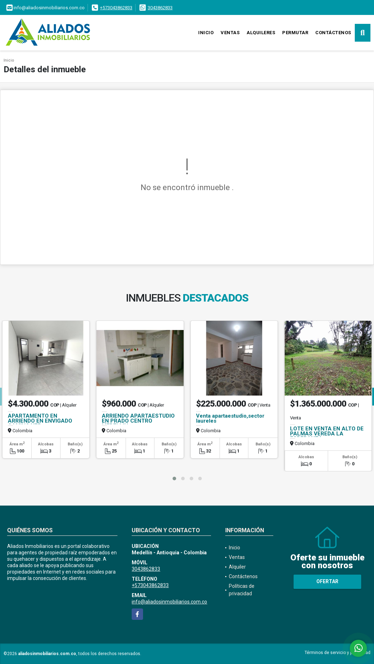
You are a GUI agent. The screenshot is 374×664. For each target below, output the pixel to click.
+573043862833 (116, 7)
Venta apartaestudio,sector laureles (230, 418)
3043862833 (160, 7)
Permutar (295, 32)
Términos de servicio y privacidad (337, 652)
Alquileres (261, 32)
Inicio (206, 32)
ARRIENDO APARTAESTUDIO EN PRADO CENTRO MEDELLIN (138, 421)
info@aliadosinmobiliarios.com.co (169, 602)
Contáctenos (333, 32)
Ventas (230, 32)
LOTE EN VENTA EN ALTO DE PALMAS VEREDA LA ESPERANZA (327, 433)
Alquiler (237, 567)
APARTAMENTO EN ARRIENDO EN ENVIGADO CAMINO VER (40, 421)
